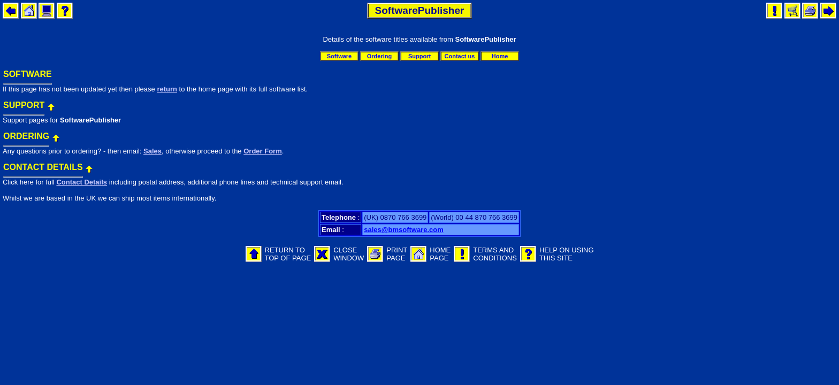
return (167, 89)
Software (339, 56)
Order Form (262, 151)
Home (500, 56)
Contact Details (81, 182)
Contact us (460, 56)
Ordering (379, 56)
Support (419, 56)
